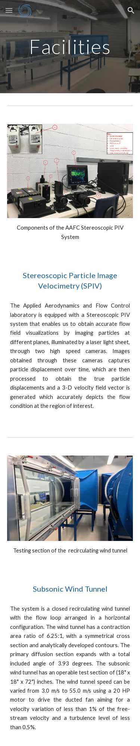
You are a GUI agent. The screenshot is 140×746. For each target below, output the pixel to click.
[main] (70, 46)
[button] (9, 10)
